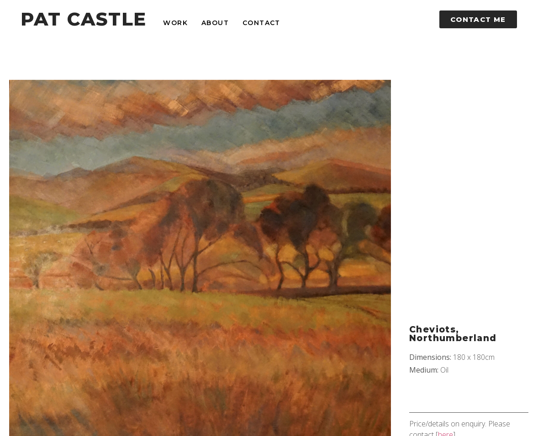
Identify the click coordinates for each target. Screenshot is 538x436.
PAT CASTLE (83, 19)
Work (175, 23)
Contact (261, 23)
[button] (478, 19)
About (215, 23)
